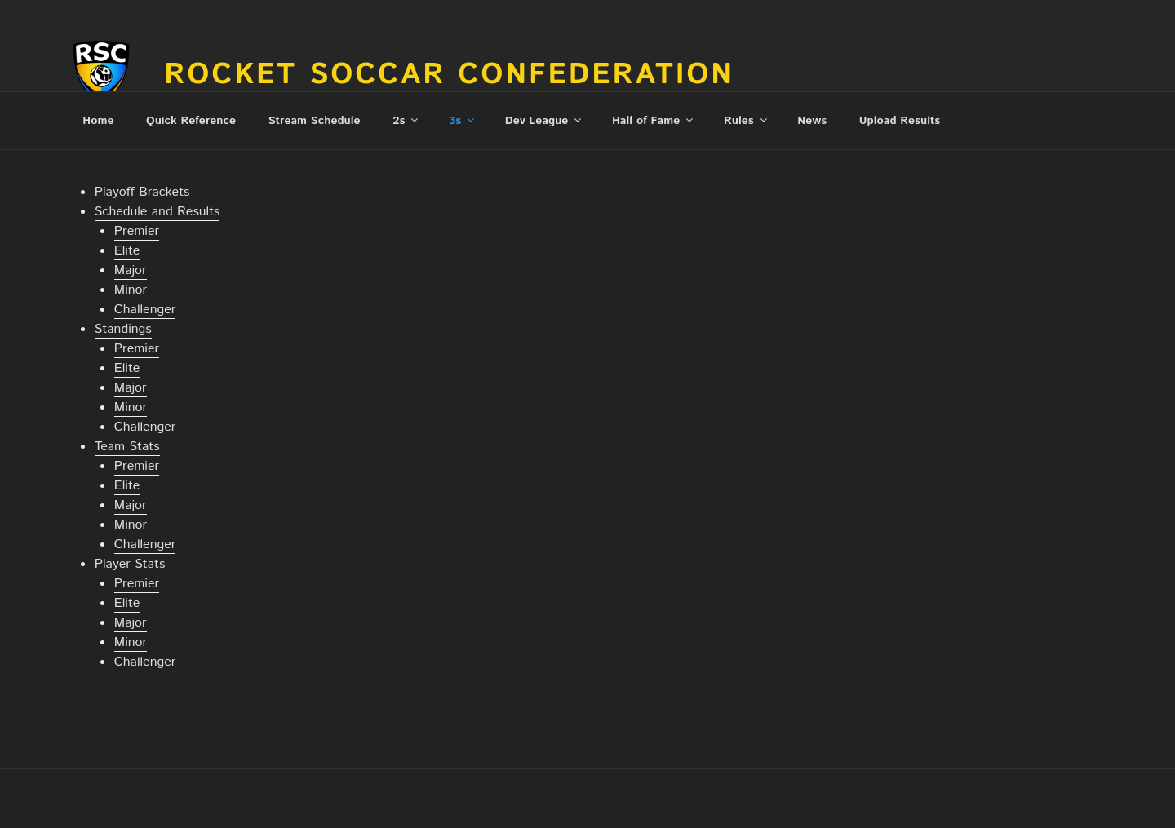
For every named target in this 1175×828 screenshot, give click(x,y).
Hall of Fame (653, 121)
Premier (136, 231)
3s (463, 121)
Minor (130, 290)
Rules (746, 121)
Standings (123, 329)
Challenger (145, 309)
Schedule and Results (157, 211)
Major (130, 270)
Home (97, 121)
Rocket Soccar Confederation (449, 75)
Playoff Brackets (142, 192)
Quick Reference (191, 121)
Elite (127, 250)
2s (406, 121)
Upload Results (899, 121)
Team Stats (127, 446)
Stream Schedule (314, 121)
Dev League (544, 121)
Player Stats (130, 564)
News (812, 121)
